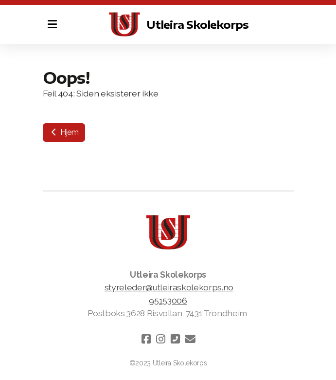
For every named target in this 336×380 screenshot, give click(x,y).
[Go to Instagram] (161, 339)
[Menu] (52, 24)
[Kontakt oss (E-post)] (190, 339)
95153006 (168, 300)
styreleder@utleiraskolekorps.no (169, 287)
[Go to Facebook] (146, 339)
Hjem (64, 132)
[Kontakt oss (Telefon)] (175, 339)
